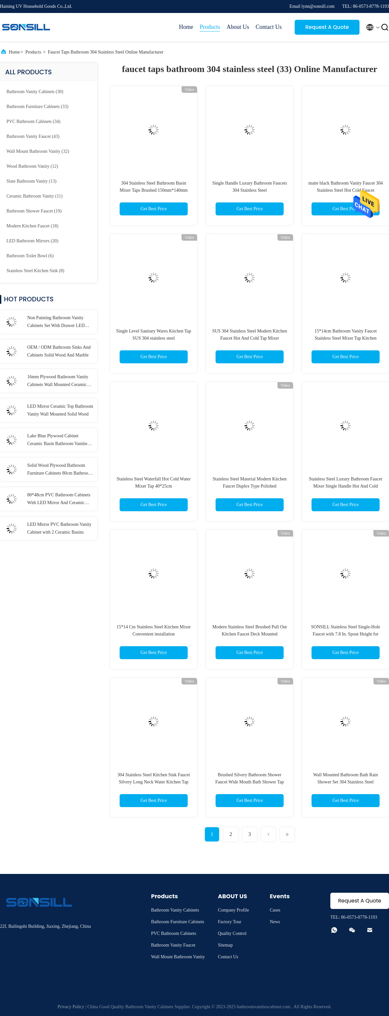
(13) (31, 181)
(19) (34, 211)
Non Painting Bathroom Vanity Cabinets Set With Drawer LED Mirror (56, 322)
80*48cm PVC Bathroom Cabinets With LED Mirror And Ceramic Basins (58, 499)
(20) (32, 240)
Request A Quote (327, 27)
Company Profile (233, 910)
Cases (275, 910)
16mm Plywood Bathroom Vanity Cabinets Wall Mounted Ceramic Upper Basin (57, 381)
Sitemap (225, 945)
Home (186, 27)
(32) (37, 151)
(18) (32, 226)
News (275, 921)
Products (210, 27)
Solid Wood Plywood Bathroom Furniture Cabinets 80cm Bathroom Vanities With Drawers (59, 470)
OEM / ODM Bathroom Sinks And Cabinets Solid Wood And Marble (59, 351)
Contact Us (269, 27)
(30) (34, 91)
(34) (33, 121)
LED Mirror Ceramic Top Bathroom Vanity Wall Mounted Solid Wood (60, 410)
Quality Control (232, 933)
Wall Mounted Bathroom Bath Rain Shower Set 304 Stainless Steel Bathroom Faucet (345, 782)
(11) (34, 196)
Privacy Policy (71, 1006)
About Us (238, 27)
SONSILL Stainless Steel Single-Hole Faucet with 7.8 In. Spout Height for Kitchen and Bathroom (345, 634)
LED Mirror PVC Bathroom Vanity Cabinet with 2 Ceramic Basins (59, 528)
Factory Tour (229, 921)
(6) (29, 255)
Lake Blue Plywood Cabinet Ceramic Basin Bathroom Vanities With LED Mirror (58, 440)
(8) (35, 270)
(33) (37, 106)
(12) (32, 166)
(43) (32, 136)
